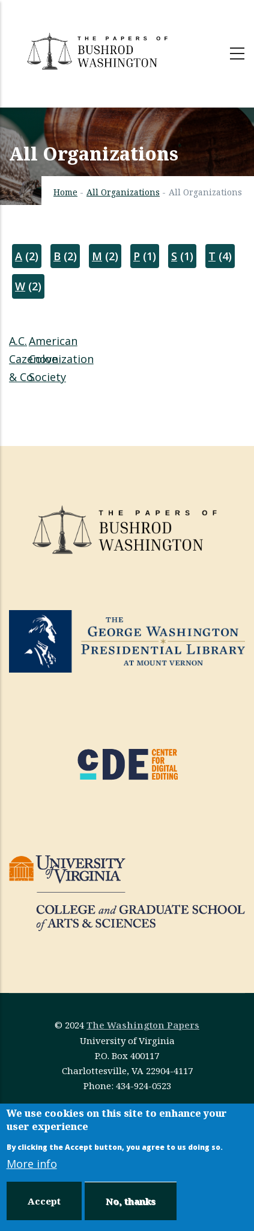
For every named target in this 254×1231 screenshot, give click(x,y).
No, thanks (131, 1201)
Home (65, 192)
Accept (44, 1201)
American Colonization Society (61, 359)
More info (32, 1163)
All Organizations (123, 192)
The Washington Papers (142, 1025)
